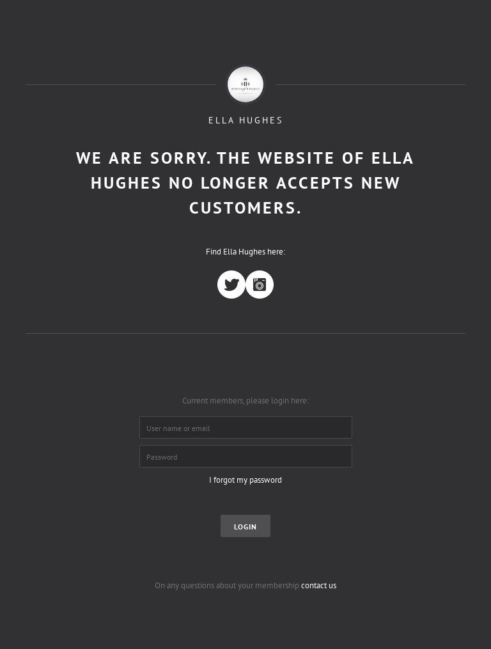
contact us (318, 585)
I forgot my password (245, 479)
